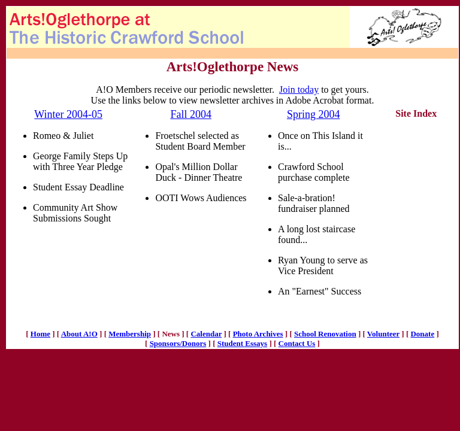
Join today (299, 89)
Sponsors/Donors (178, 343)
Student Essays (242, 343)
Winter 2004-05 (68, 114)
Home (40, 333)
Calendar (206, 333)
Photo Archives (258, 333)
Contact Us (297, 343)
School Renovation (325, 333)
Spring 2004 (313, 114)
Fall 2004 (190, 114)
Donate (422, 333)
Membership (129, 333)
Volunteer (383, 333)
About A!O (79, 333)
